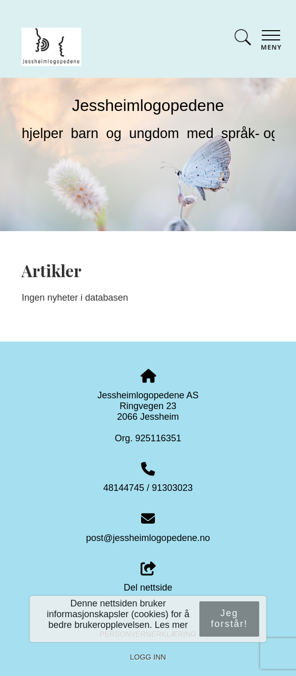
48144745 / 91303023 (148, 488)
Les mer (171, 625)
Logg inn (148, 657)
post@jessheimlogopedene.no (148, 538)
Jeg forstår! (229, 618)
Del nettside (148, 577)
